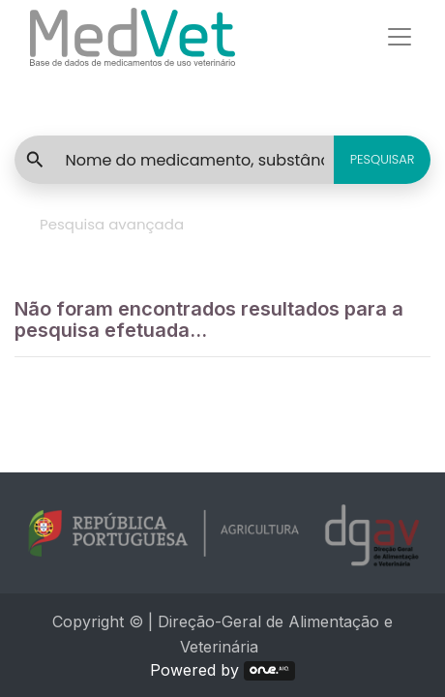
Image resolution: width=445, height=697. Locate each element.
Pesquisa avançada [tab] (112, 224)
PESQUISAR (382, 159)
